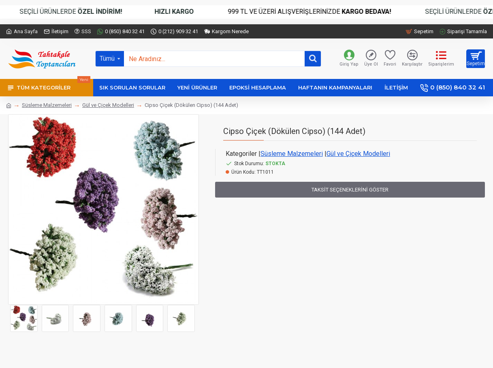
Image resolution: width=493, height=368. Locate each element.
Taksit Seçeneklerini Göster (350, 190)
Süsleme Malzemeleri (47, 105)
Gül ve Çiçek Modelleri (108, 105)
